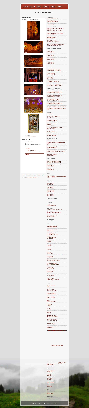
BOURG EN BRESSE (50, 372)
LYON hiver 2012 (50, 253)
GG (28, 150)
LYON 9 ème (49, 252)
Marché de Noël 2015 (50, 168)
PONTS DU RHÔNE (50, 267)
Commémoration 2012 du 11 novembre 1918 (54, 89)
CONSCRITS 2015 (50, 190)
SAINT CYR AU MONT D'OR (52, 320)
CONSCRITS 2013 (50, 187)
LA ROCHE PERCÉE (50, 34)
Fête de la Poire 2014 (50, 56)
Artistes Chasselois (50, 141)
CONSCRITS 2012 (50, 186)
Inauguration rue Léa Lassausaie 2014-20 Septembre (56, 151)
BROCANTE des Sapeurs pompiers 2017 (54, 161)
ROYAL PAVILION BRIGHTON (52, 215)
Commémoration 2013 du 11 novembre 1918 (54, 91)
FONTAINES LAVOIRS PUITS (52, 121)
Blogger (55, 403)
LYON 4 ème (49, 245)
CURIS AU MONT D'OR (51, 297)
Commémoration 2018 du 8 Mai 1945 (53, 102)
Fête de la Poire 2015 (50, 58)
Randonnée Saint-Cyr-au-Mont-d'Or (53, 41)
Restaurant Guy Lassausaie (52, 132)
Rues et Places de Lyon (51, 274)
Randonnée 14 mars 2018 (51, 37)
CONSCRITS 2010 (50, 183)
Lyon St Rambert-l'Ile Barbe (51, 259)
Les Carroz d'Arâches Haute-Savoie (53, 397)
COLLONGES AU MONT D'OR (52, 294)
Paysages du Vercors (50, 365)
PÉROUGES (49, 375)
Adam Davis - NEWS (50, 204)
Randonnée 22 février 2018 (51, 38)
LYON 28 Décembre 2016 (51, 240)
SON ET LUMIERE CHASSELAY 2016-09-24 (54, 85)
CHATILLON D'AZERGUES (51, 290)
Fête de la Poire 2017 (50, 60)
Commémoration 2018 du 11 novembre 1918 (54, 100)
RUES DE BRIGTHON (51, 216)
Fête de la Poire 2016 (50, 59)
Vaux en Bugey (49, 386)
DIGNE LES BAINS (50, 364)
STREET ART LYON (50, 275)
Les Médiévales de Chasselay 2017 (53, 81)
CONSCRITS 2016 (50, 191)
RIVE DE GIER (60, 363)
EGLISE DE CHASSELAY (51, 119)
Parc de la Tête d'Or (50, 268)
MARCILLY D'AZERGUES (51, 311)
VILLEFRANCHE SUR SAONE (52, 326)
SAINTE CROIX (49, 378)
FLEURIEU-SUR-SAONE (51, 301)
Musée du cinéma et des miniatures (53, 264)
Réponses (28, 148)
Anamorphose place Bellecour (52, 226)
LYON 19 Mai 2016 (50, 238)
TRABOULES (49, 276)
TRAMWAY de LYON (50, 278)
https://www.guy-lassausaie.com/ (52, 20)
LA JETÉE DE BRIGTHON (51, 213)
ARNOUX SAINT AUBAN (51, 363)
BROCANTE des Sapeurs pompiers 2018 (54, 162)
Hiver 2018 (49, 124)
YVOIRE (48, 399)
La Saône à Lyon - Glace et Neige (57, 345)
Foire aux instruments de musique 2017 (54, 69)
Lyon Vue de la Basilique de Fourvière (53, 260)
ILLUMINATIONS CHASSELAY (31, 136)
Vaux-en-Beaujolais (50, 327)
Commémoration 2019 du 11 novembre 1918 (54, 103)
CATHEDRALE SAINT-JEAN (52, 229)
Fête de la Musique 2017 (51, 73)
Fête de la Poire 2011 (50, 52)
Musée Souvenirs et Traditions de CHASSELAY (55, 127)
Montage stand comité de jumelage (57, 330)
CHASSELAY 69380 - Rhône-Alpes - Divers (42, 7)
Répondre (26, 146)
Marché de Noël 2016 (50, 169)
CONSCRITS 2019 (50, 195)
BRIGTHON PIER (50, 211)
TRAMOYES (49, 379)
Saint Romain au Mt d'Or (51, 324)
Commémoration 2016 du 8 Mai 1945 (53, 96)
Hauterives (49, 390)
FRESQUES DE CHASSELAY (52, 123)
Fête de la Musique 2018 (51, 74)
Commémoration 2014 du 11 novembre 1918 (54, 92)
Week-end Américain (50, 155)
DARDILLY (49, 298)
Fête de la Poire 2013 (50, 55)
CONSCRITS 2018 (50, 194)
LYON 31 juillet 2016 (50, 244)
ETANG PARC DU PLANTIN (52, 120)
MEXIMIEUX (49, 374)
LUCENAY (49, 309)
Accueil (33, 174)
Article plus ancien (40, 174)
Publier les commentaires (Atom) (32, 177)
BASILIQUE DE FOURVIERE (52, 227)
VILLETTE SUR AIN (50, 382)
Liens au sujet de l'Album (51, 205)
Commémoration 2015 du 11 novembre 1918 (54, 93)
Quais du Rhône (50, 272)
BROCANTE (49, 159)
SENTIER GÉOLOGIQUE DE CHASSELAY (54, 45)
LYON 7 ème (49, 249)
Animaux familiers (50, 113)
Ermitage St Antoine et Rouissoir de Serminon (55, 33)
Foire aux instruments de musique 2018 (54, 70)
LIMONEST (49, 305)
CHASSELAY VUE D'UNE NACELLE (53, 116)
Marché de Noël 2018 (50, 170)
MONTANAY (49, 312)
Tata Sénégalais (50, 134)
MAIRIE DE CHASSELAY (51, 125)
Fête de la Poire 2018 (50, 62)
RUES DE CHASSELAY (51, 131)
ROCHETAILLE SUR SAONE (52, 319)
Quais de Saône (50, 271)
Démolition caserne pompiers (52, 147)
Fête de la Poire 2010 (50, 51)
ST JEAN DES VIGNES (51, 323)
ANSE (48, 286)
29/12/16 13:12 (33, 150)
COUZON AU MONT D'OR (51, 296)
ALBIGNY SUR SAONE (51, 285)
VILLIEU (48, 383)
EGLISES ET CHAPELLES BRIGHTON (54, 212)
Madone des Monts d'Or (51, 36)
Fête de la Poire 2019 (50, 63)
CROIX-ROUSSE (50, 230)
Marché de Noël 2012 (50, 165)
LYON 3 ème (49, 242)
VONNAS (48, 385)
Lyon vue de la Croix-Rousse (52, 263)
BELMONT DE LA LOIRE (62, 362)
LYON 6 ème (49, 248)
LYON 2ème (49, 241)
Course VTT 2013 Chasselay (52, 146)
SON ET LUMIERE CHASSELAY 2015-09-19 (54, 84)
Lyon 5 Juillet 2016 (50, 256)
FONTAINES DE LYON (51, 233)
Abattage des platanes (51, 139)
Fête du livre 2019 (50, 80)
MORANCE (49, 313)
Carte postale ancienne (51, 199)
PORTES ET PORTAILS (51, 128)
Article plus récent (26, 174)
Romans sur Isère (50, 393)
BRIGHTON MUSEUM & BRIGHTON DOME (54, 209)
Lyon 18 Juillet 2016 (50, 257)
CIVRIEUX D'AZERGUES (51, 293)
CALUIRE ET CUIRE (50, 289)
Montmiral (48, 392)
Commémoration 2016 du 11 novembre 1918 (54, 95)
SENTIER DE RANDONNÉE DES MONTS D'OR (55, 44)
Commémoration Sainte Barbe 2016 (53, 104)
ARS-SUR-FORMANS (51, 370)
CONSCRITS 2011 (50, 184)
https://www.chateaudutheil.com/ (52, 21)
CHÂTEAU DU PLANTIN (51, 177)
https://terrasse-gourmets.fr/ (51, 22)
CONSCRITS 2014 (50, 188)
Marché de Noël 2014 (50, 166)
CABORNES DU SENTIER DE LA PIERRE (54, 30)
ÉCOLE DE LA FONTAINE (51, 135)
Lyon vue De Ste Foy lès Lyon (52, 261)
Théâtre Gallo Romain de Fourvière (53, 279)
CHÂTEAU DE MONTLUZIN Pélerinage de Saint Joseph (56, 176)
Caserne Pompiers (50, 117)
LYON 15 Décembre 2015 (51, 237)
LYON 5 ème (49, 246)
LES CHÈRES (49, 304)
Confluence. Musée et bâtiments (52, 231)
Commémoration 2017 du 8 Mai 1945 (53, 99)
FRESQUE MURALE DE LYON (52, 234)
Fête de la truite (49, 77)
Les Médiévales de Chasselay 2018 (53, 82)
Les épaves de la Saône (51, 220)
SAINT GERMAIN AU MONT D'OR (53, 322)
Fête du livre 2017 (50, 78)
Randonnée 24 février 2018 (51, 40)
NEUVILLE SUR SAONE (51, 315)
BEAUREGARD (49, 371)
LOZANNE (49, 308)
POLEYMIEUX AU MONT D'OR (52, 316)
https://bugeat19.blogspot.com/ (52, 18)
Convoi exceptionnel (50, 144)
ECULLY (48, 300)
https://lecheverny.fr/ (50, 24)
